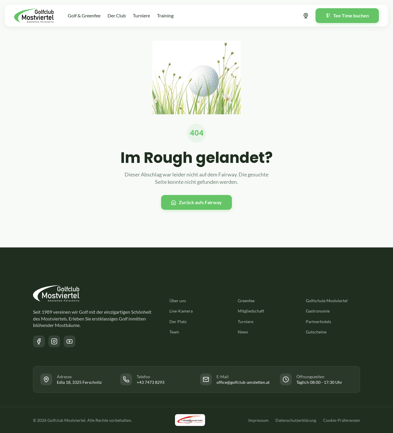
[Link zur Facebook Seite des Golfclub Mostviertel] (39, 341)
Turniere (141, 15)
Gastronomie (318, 310)
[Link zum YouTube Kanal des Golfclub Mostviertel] (69, 341)
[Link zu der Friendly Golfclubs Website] (190, 420)
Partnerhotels (318, 321)
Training (165, 15)
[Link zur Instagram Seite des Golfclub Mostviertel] (54, 341)
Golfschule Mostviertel (327, 300)
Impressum (258, 420)
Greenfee (246, 300)
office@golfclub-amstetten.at (243, 382)
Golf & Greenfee (84, 15)
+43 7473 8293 (150, 382)
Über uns (177, 300)
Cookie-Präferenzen (341, 420)
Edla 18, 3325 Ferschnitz (79, 382)
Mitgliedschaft (251, 310)
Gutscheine (316, 331)
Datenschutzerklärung (295, 420)
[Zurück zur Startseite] (34, 16)
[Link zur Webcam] (305, 15)
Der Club (117, 15)
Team (174, 331)
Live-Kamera (181, 310)
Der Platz (177, 321)
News (243, 331)
